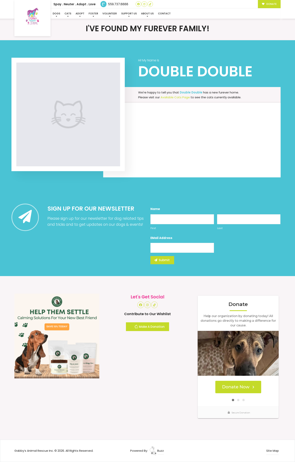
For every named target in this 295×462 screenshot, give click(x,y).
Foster (93, 13)
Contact (164, 13)
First (153, 228)
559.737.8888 (114, 4)
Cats (68, 13)
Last (220, 228)
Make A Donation (149, 327)
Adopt (80, 13)
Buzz (156, 451)
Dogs (56, 13)
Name (155, 209)
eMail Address (161, 238)
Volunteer (109, 13)
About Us (147, 13)
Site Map (272, 451)
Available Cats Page (175, 97)
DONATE (269, 4)
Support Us (129, 13)
